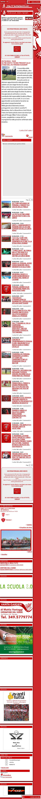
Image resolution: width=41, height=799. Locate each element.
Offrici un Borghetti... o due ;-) (17, 49)
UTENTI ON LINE (35, 797)
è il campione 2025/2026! (11, 565)
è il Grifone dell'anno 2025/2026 (16, 569)
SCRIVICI (17, 57)
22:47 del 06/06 (7, 777)
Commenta (7, 136)
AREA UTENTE (36, 2)
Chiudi (29, 137)
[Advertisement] (6, 672)
